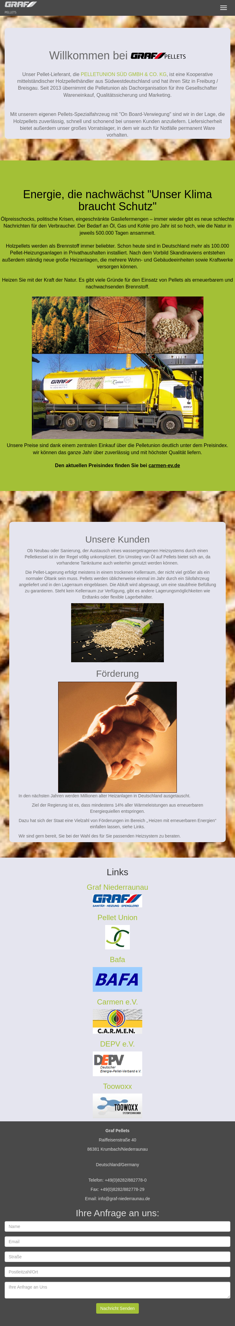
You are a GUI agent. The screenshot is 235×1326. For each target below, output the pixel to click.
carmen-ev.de (164, 465)
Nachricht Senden (117, 1308)
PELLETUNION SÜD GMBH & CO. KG (123, 74)
